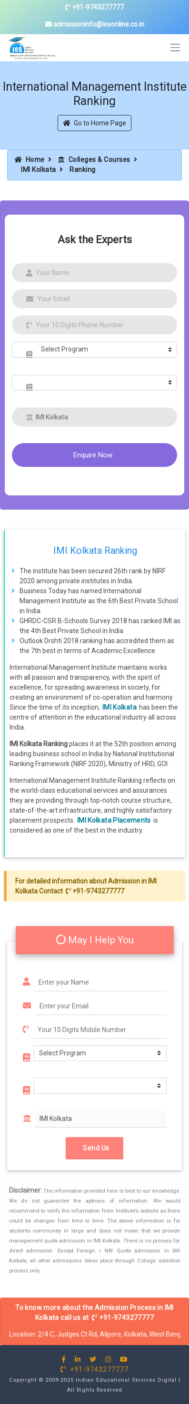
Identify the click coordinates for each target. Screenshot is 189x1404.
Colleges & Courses (94, 159)
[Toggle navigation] (175, 47)
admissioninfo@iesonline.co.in (94, 24)
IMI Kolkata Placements (114, 820)
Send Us (94, 1147)
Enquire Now (92, 455)
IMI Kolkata (38, 169)
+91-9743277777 (94, 7)
